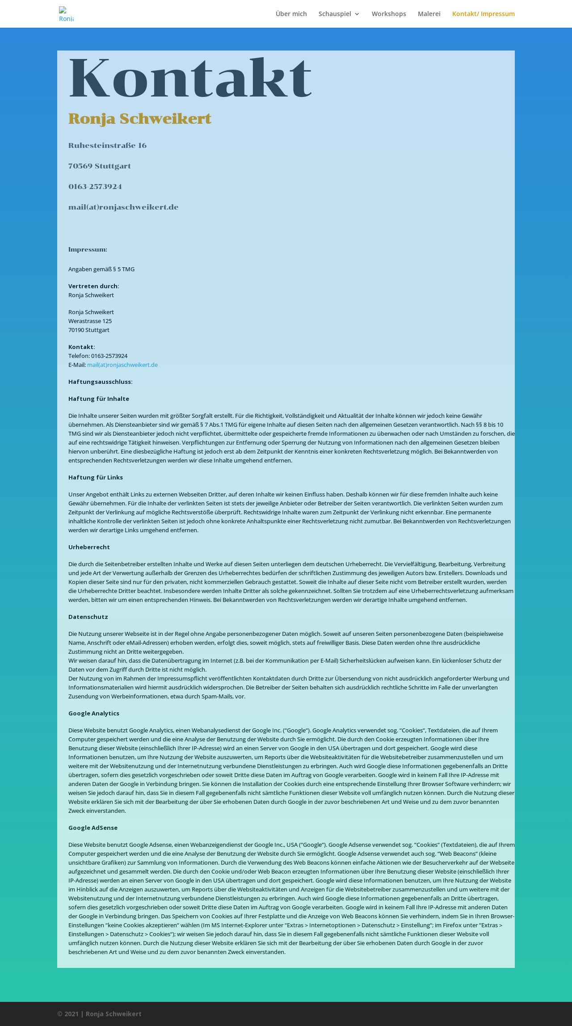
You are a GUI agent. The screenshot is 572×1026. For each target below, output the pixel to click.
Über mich (291, 14)
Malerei (429, 14)
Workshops (389, 14)
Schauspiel (335, 14)
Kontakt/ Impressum (483, 14)
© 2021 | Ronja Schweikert (99, 1013)
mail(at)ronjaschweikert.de (122, 365)
